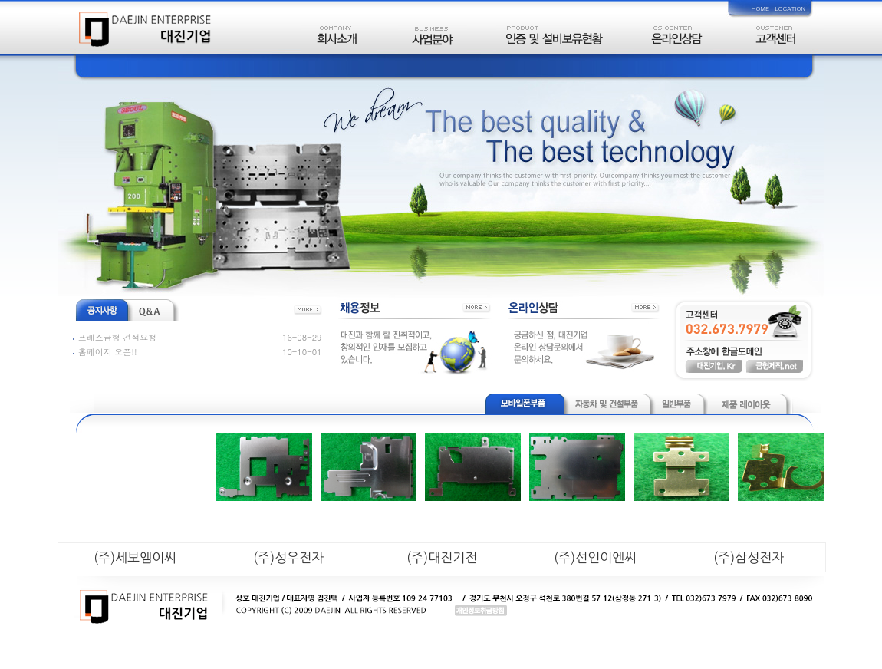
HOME (760, 8)
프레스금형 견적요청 (117, 337)
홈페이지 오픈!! (107, 352)
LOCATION (790, 8)
